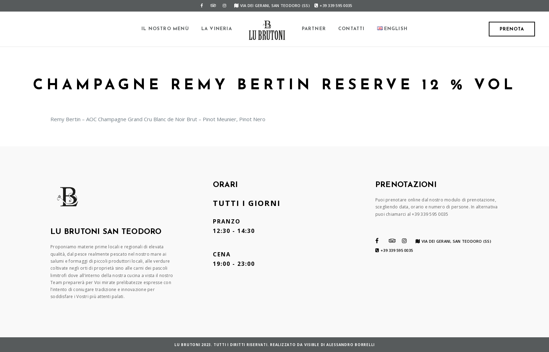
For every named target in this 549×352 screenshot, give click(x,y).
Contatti (351, 29)
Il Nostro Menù (165, 29)
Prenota (512, 29)
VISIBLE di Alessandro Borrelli (339, 344)
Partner (314, 29)
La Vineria (216, 29)
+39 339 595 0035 (333, 5)
